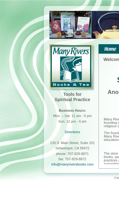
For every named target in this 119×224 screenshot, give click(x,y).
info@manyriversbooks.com (72, 164)
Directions (72, 132)
